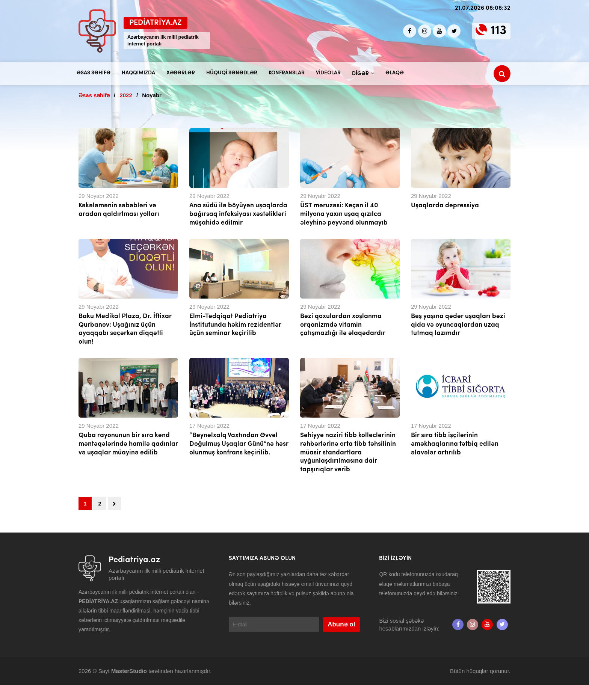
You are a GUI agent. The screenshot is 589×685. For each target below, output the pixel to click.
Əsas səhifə (93, 73)
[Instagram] (424, 31)
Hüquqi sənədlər (231, 73)
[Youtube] (439, 31)
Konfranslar (287, 73)
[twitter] (454, 31)
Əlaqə (394, 73)
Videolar (328, 73)
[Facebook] (409, 31)
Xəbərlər (180, 73)
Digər (360, 74)
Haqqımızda (138, 73)
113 (499, 31)
